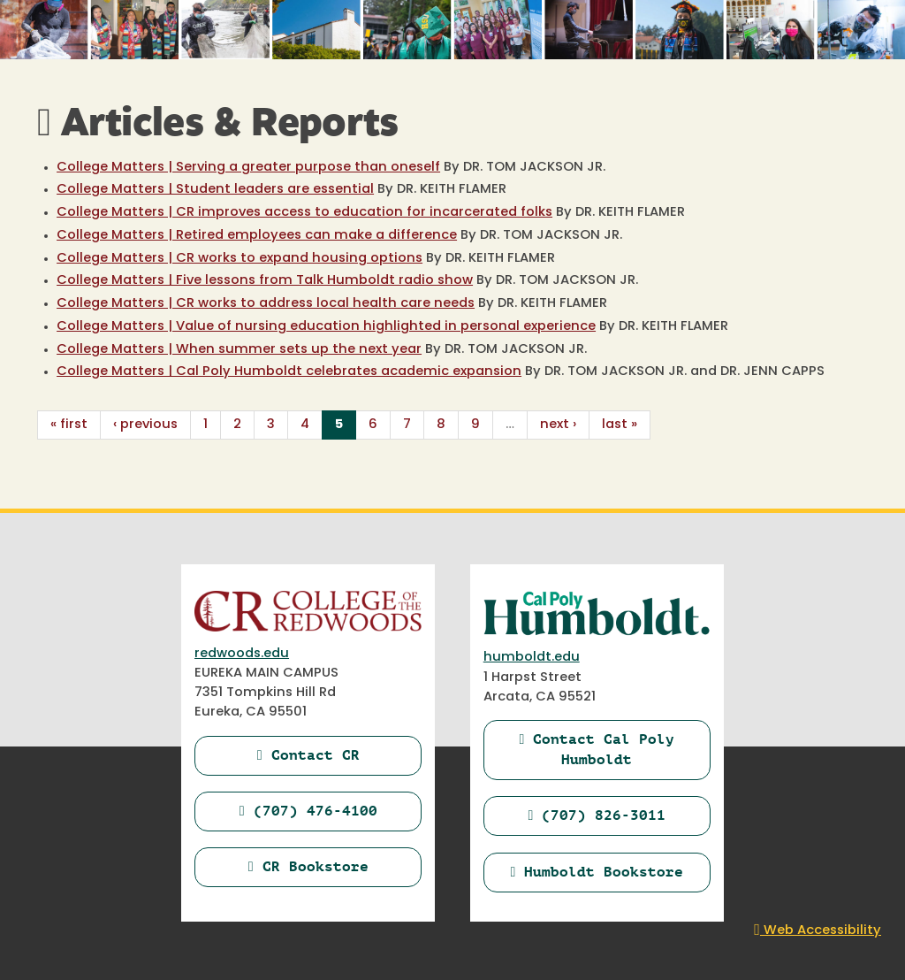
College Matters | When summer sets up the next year (239, 349)
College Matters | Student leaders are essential (215, 189)
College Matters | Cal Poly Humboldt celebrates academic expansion (289, 372)
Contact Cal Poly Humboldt (596, 749)
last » (619, 425)
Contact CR (308, 754)
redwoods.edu (241, 654)
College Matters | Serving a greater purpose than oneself (248, 167)
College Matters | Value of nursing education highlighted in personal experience (326, 326)
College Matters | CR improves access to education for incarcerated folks (304, 212)
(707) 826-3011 (596, 815)
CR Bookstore (308, 866)
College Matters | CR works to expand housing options (239, 258)
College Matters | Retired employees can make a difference (257, 235)
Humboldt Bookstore (596, 871)
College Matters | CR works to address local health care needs (266, 303)
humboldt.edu (531, 657)
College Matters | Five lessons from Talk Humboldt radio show (265, 280)
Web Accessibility (817, 931)
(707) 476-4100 (308, 810)
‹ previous (145, 425)
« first (68, 425)
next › (558, 425)
